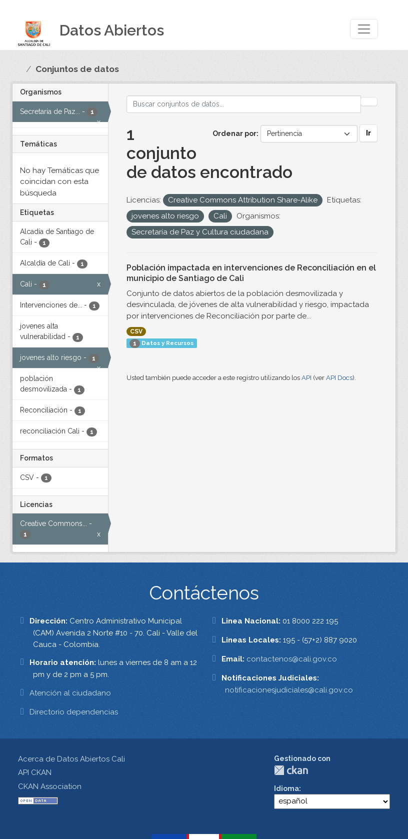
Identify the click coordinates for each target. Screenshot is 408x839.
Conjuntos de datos (77, 69)
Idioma (286, 788)
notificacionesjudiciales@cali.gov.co (289, 690)
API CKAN (35, 772)
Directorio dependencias (74, 712)
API (307, 378)
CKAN (291, 770)
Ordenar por (234, 134)
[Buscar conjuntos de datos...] (244, 104)
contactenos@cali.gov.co (291, 659)
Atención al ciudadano (70, 693)
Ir (368, 133)
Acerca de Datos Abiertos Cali (71, 759)
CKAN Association (50, 786)
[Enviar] (369, 101)
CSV (136, 331)
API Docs (339, 378)
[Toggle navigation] (364, 29)
